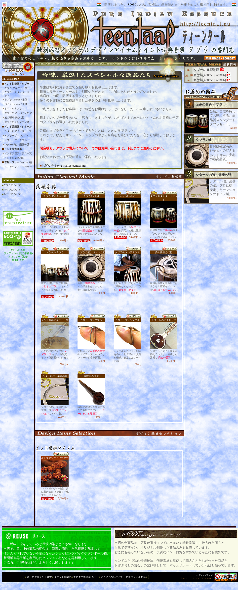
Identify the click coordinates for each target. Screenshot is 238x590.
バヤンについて (12, 189)
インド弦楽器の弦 (14, 157)
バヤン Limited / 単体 (15, 104)
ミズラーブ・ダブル (15, 140)
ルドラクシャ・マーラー (18, 166)
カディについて (12, 194)
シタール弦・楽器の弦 (16, 144)
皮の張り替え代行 (14, 117)
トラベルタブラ (13, 108)
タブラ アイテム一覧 (16, 88)
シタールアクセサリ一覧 (18, 131)
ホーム (18, 74)
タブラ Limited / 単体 (15, 99)
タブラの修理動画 (207, 70)
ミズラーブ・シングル (16, 135)
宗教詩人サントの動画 (210, 75)
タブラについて (12, 185)
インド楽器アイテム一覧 (18, 153)
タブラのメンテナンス (16, 122)
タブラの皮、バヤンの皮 (18, 113)
